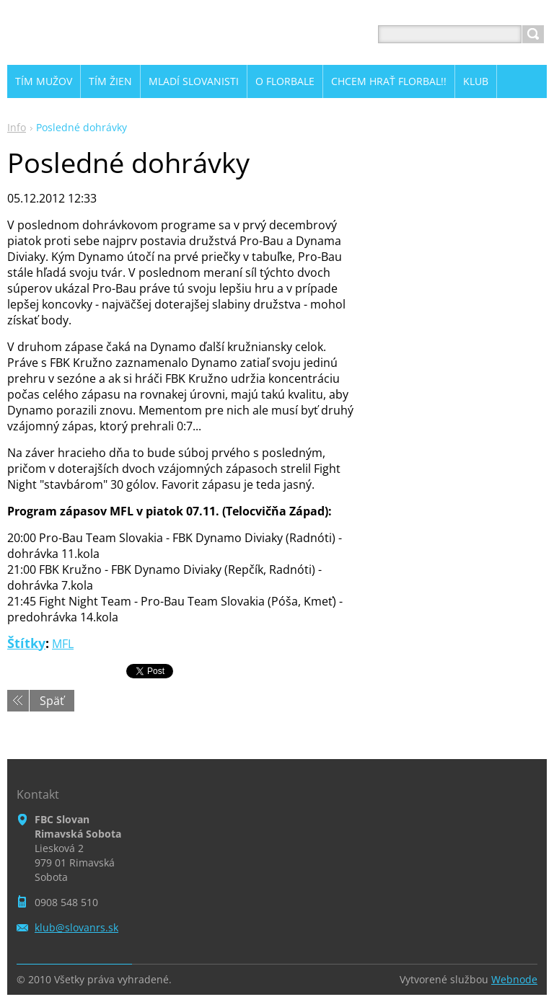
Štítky (26, 643)
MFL (63, 644)
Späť (52, 701)
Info (16, 127)
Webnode (514, 979)
